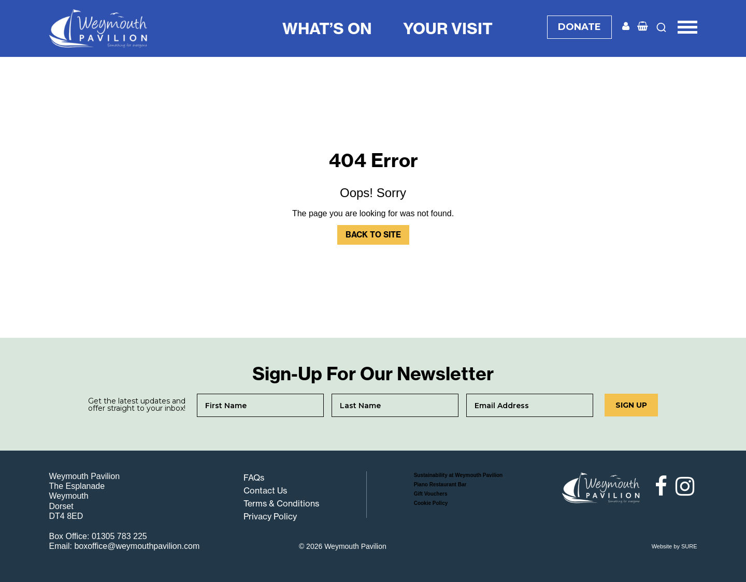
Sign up (631, 405)
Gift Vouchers (431, 494)
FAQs (253, 477)
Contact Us (265, 490)
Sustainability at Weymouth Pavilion (458, 475)
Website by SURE (674, 546)
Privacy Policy (270, 516)
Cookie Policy (431, 503)
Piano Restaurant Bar (440, 484)
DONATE (579, 27)
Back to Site (373, 235)
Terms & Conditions (281, 503)
